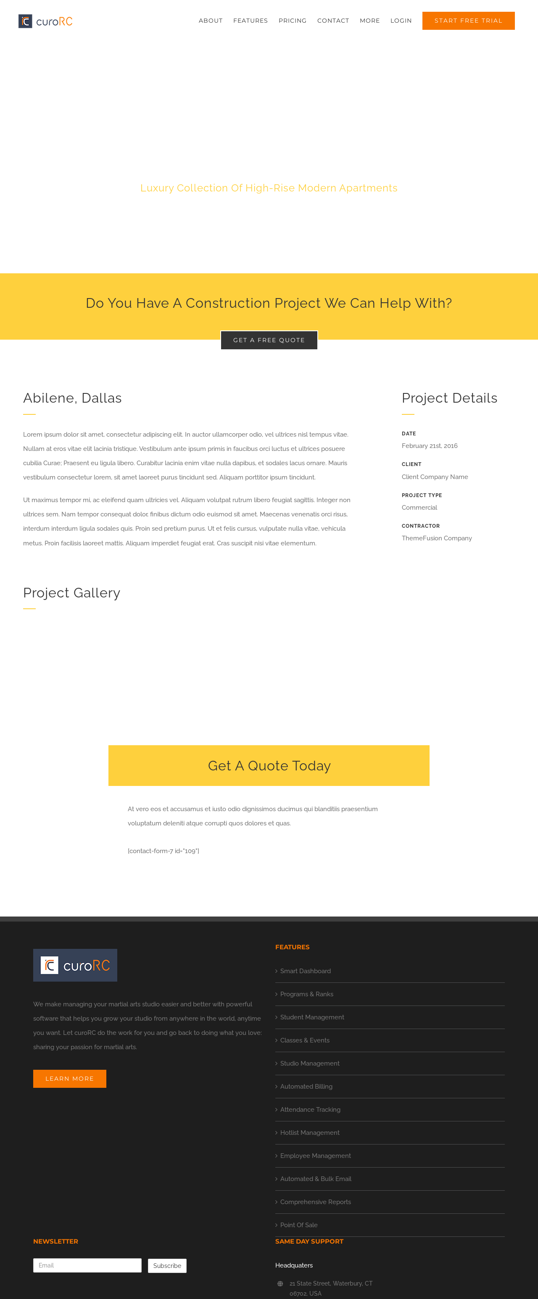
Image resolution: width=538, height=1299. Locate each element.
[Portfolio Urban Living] (269, 157)
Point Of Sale (299, 1225)
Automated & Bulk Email (315, 1179)
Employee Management (315, 1156)
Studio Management (310, 1063)
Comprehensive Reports (315, 1202)
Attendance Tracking (310, 1109)
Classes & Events (305, 1040)
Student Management (312, 1017)
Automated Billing (306, 1086)
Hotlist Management (310, 1133)
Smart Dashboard (305, 971)
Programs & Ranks (306, 994)
